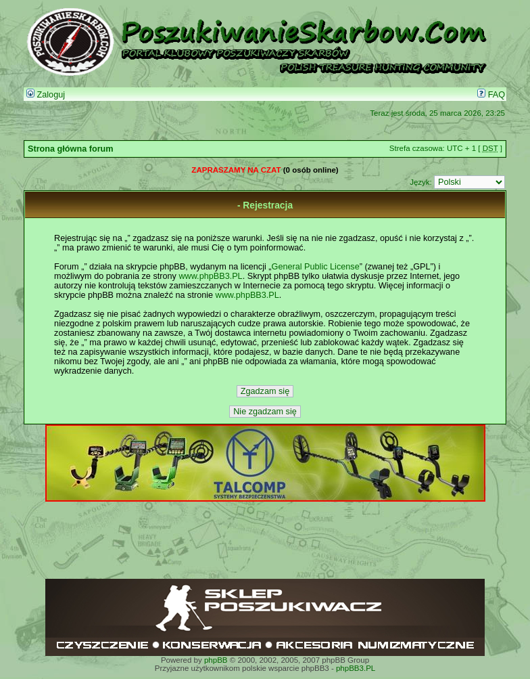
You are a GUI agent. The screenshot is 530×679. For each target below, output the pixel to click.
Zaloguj (45, 95)
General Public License (316, 266)
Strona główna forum (71, 149)
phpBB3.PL (355, 668)
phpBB (216, 660)
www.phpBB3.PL (210, 276)
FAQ (491, 95)
